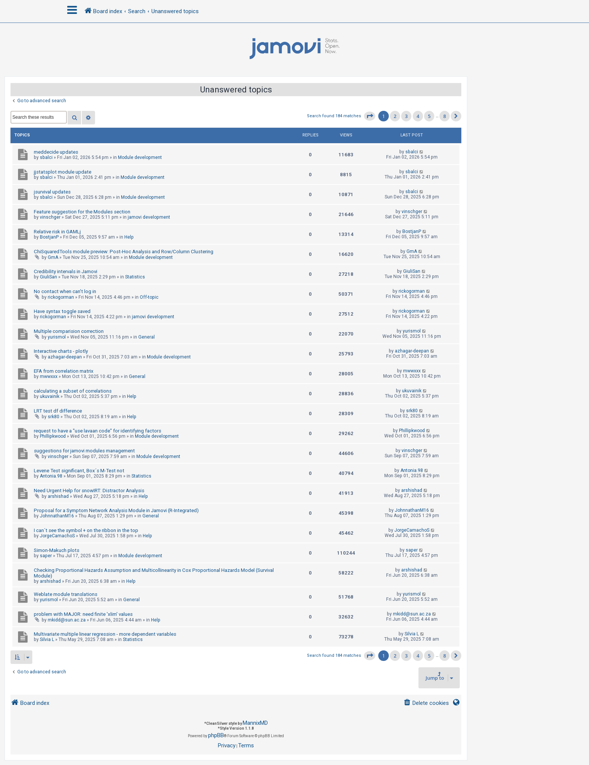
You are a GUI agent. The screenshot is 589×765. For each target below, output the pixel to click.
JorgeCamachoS (57, 535)
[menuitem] (426, 703)
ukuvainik (49, 396)
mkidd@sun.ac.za (67, 620)
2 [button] (395, 116)
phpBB (216, 735)
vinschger (50, 217)
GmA (53, 257)
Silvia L (47, 639)
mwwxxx (48, 376)
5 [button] (429, 116)
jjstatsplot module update (62, 172)
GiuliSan (48, 277)
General (146, 337)
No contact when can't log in (65, 291)
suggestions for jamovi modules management (84, 451)
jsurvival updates (52, 192)
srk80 (53, 416)
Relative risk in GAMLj (57, 231)
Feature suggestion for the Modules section (82, 212)
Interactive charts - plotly (61, 351)
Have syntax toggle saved (62, 311)
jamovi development (149, 217)
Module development (140, 157)
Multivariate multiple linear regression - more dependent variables (105, 634)
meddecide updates (56, 152)
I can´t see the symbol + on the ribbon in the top (86, 530)
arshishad (58, 496)
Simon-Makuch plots (56, 550)
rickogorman (61, 297)
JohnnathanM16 (57, 516)
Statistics (135, 277)
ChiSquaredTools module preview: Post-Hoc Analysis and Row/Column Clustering (123, 251)
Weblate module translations (65, 594)
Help (129, 237)
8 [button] (444, 116)
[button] (369, 116)
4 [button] (418, 116)
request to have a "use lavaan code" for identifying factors (97, 431)
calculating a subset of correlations (73, 391)
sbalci (46, 157)
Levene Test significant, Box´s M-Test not (79, 470)
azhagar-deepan (65, 357)
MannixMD (255, 723)
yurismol (57, 337)
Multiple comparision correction (69, 331)
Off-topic (149, 297)
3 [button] (406, 116)
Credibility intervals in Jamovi (65, 271)
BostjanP (49, 237)
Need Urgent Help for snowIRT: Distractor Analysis (89, 490)
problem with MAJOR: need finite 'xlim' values (83, 614)
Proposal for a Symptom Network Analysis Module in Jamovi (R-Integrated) (116, 510)
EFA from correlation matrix (64, 371)
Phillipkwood (53, 436)
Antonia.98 (51, 476)
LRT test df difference (58, 411)
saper (46, 555)
